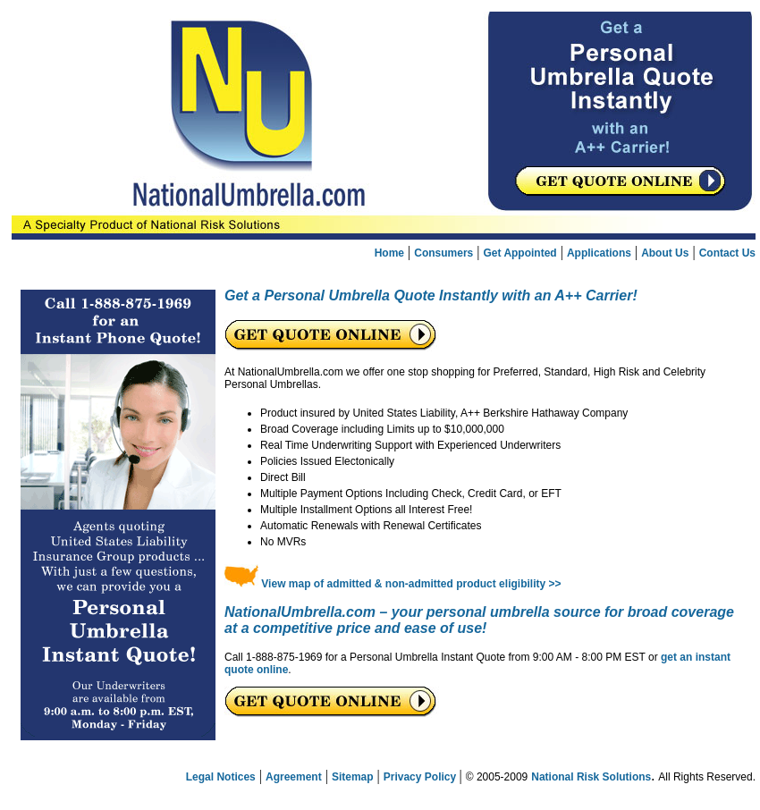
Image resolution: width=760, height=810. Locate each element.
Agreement (294, 777)
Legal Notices (221, 777)
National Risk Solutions (591, 777)
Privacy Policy (422, 777)
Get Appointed (519, 253)
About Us (664, 253)
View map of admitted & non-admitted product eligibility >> (392, 584)
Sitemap (353, 777)
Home (389, 253)
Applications (599, 253)
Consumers (443, 253)
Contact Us (727, 253)
